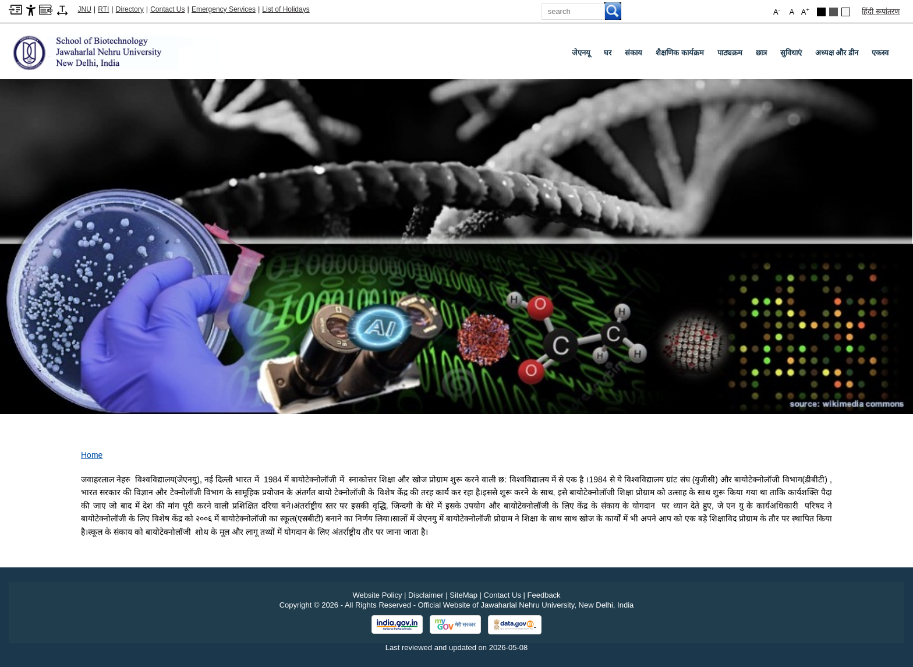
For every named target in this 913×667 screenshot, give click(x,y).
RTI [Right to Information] (103, 9)
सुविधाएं (791, 52)
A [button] (805, 11)
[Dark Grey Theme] (833, 12)
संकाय (633, 52)
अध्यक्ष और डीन (836, 52)
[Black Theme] (821, 12)
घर (607, 52)
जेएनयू (581, 52)
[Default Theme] (845, 12)
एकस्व (880, 52)
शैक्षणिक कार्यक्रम (680, 52)
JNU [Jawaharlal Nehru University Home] (84, 9)
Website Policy (377, 595)
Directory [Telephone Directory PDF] (130, 9)
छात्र (761, 52)
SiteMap (463, 595)
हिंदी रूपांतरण (881, 11)
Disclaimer (426, 595)
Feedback (544, 595)
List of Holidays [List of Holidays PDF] (285, 9)
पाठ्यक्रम (729, 52)
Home (91, 455)
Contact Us (167, 9)
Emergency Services (224, 9)
